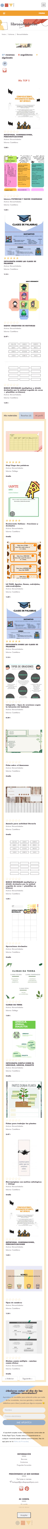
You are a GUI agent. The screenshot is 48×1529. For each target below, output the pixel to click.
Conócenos (24, 1462)
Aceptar (24, 1515)
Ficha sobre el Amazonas (17, 765)
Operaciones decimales (16, 946)
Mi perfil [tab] (39, 415)
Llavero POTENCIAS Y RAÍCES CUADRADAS (23, 199)
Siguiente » (27, 1378)
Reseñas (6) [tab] (26, 415)
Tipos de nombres (14, 1303)
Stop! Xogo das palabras (17, 465)
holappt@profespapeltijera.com (25, 1482)
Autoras (11, 34)
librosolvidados (15, 139)
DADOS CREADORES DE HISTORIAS (19, 326)
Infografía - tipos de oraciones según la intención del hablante (23, 706)
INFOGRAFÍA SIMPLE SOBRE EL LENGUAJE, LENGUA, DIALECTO (20, 1064)
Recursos (24, 1459)
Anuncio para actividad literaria (21, 824)
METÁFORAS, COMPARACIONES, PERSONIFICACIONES (18, 136)
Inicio (4, 34)
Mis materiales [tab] (10, 415)
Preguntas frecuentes (24, 1465)
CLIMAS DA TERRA (14, 1005)
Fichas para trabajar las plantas (21, 1123)
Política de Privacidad (21, 1441)
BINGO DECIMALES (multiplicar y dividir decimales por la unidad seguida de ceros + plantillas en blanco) (23, 390)
